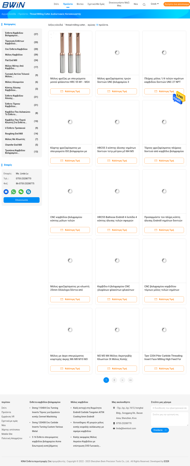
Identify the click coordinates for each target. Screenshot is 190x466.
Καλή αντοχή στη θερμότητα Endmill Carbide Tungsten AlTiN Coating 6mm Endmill (88, 412)
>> (130, 380)
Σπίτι (4, 408)
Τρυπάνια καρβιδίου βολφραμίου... (21, 151)
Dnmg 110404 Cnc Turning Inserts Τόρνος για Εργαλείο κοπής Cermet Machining (46, 412)
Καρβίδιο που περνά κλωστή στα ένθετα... (21, 121)
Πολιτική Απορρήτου (12, 438)
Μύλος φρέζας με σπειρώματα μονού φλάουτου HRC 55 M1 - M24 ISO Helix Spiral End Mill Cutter (70, 82)
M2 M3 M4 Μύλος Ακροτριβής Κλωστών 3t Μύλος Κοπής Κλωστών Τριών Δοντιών (114, 359)
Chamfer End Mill (21, 144)
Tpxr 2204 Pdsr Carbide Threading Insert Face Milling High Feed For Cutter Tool (163, 359)
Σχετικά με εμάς (10, 421)
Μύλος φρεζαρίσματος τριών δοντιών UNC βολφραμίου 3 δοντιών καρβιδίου (114, 82)
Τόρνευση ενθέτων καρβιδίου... (21, 42)
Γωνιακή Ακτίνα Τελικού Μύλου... (21, 75)
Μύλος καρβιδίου (21, 54)
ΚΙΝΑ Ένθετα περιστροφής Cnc (36, 461)
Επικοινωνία (21, 200)
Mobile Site (7, 434)
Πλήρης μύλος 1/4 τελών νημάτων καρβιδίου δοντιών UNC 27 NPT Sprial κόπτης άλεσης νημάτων (164, 82)
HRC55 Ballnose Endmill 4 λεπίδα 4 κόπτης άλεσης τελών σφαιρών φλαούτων (117, 220)
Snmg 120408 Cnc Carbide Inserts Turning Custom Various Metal (47, 426)
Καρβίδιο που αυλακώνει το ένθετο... (21, 113)
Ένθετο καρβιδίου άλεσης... (21, 96)
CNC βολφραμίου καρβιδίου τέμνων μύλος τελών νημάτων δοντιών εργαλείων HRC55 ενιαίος (164, 290)
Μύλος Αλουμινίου (21, 82)
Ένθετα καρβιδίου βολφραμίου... (21, 34)
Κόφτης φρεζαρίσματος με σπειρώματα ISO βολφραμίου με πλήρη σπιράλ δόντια (68, 151)
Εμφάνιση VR (8, 416)
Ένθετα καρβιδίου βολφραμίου (45, 402)
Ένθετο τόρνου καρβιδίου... (21, 105)
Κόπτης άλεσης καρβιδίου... (21, 88)
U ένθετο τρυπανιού (21, 128)
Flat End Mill (21, 60)
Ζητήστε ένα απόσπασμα (177, 4)
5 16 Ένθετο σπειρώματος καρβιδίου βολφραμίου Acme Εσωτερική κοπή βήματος (46, 441)
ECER (166, 461)
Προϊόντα (6, 412)
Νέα (3, 425)
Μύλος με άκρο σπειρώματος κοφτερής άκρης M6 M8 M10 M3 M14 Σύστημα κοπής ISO (69, 359)
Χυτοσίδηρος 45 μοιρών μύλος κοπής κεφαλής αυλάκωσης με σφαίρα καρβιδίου (88, 426)
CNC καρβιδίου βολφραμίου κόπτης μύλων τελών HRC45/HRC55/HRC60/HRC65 (67, 220)
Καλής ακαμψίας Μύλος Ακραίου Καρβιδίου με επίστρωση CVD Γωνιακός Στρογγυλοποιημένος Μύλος (87, 442)
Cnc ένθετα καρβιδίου (21, 49)
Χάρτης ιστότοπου (11, 429)
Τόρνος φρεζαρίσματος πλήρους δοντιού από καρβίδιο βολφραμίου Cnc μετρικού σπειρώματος (164, 151)
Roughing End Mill (21, 133)
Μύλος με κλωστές (21, 139)
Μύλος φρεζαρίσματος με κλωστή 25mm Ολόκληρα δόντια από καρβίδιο (69, 290)
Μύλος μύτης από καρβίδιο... (21, 67)
